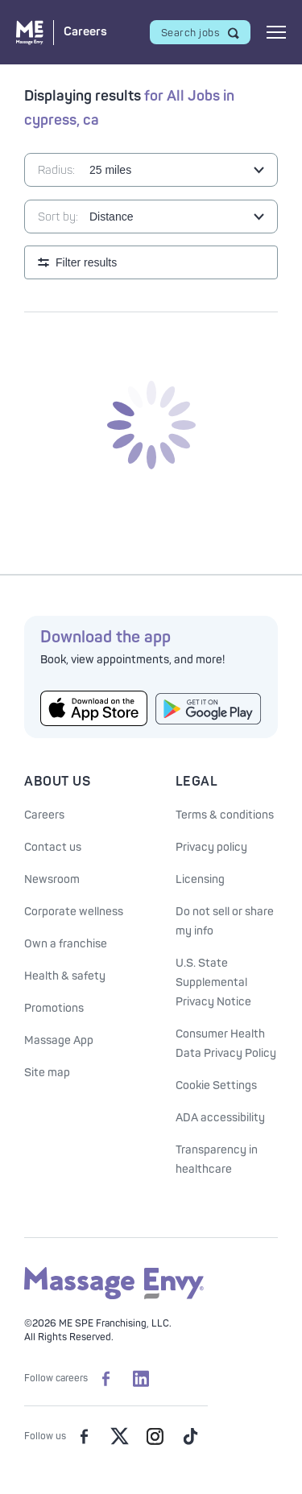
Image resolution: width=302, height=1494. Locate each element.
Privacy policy (211, 847)
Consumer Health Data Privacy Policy (226, 1043)
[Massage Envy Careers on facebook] (105, 1378)
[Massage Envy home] (114, 1296)
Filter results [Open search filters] (86, 262)
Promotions (54, 1008)
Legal (197, 782)
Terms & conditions (225, 815)
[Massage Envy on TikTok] (190, 1436)
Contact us (52, 847)
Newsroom (52, 879)
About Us (57, 782)
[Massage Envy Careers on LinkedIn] (141, 1378)
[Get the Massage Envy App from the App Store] (93, 708)
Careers (44, 815)
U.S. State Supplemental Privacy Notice (213, 982)
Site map (47, 1072)
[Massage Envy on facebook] (83, 1436)
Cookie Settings (216, 1085)
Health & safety (64, 976)
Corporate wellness (73, 911)
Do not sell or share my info (225, 921)
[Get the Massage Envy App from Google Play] (209, 708)
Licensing (200, 879)
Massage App (58, 1040)
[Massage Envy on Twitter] (119, 1436)
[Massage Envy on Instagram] (154, 1436)
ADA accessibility (220, 1118)
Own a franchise (65, 944)
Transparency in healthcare (217, 1159)
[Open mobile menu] (276, 32)
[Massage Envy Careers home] (61, 32)
